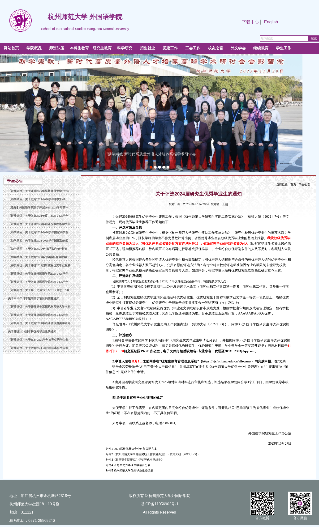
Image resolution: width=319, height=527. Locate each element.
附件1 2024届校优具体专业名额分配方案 (131, 448)
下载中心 (250, 22)
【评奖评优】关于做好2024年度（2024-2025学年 (38, 215)
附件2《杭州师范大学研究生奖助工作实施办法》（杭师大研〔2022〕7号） (153, 454)
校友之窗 (215, 48)
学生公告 (304, 184)
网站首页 (11, 48)
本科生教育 (79, 48)
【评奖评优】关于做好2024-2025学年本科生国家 (38, 348)
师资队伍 (56, 48)
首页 (293, 184)
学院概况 (34, 48)
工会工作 (192, 48)
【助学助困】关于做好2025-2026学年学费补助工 (38, 199)
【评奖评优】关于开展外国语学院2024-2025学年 (38, 315)
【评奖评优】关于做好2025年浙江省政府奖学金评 (39, 323)
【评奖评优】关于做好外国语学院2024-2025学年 (38, 273)
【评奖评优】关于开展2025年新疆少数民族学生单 (39, 224)
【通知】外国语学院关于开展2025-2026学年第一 (38, 207)
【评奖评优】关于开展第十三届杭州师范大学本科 (39, 306)
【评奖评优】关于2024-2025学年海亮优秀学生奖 (38, 339)
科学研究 (124, 48)
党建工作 (170, 48)
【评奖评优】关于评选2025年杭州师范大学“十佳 (38, 191)
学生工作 (283, 48)
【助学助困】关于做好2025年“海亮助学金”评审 (38, 249)
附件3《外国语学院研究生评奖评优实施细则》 (135, 459)
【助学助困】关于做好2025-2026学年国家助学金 (38, 232)
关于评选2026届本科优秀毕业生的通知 (32, 331)
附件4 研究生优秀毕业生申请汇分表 (128, 465)
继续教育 (260, 48)
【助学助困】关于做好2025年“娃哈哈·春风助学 (37, 257)
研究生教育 (102, 48)
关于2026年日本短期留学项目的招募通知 (33, 298)
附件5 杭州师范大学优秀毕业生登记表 (129, 470)
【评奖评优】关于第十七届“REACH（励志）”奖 (38, 290)
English (271, 22)
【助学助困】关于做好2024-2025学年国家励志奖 (38, 240)
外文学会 (238, 48)
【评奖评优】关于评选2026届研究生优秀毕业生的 (39, 265)
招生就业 (147, 48)
